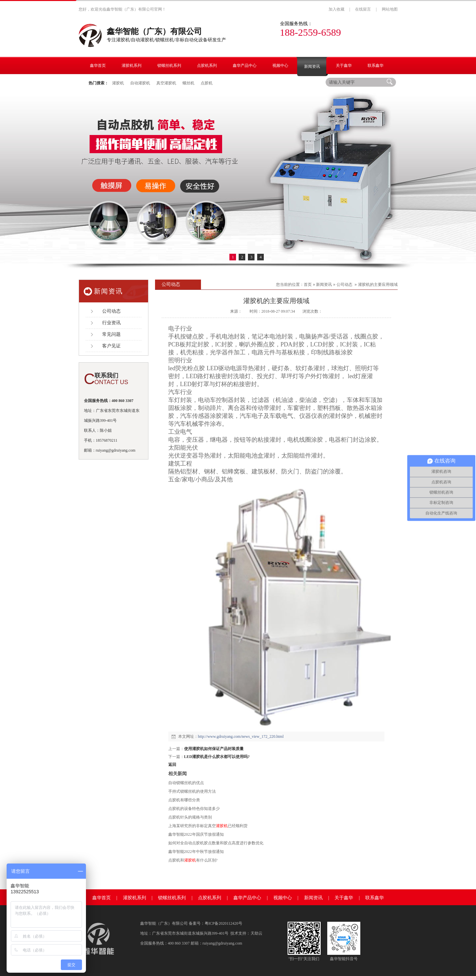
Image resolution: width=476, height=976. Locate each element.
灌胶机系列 (134, 897)
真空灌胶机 (166, 83)
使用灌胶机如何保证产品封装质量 (214, 748)
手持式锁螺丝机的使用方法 (192, 791)
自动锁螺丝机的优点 (186, 782)
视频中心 (282, 897)
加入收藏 (336, 9)
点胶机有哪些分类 (184, 800)
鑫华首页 (101, 897)
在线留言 (363, 9)
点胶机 (207, 83)
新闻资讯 (324, 284)
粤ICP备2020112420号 (223, 923)
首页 (308, 284)
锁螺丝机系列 (172, 897)
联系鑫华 (374, 897)
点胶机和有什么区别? (193, 860)
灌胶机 (118, 83)
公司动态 (344, 284)
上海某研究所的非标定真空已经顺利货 (208, 825)
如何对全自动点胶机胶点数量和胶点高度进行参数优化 (215, 843)
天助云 (256, 933)
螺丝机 (188, 83)
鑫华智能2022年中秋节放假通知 (196, 851)
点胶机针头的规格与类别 (190, 817)
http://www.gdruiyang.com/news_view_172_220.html (241, 736)
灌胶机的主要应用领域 (378, 284)
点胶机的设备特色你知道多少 (194, 808)
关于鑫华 (344, 897)
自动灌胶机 (140, 83)
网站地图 (390, 9)
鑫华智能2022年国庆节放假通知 (196, 834)
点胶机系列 (209, 897)
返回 (172, 764)
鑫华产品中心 (247, 897)
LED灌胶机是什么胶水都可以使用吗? (217, 756)
